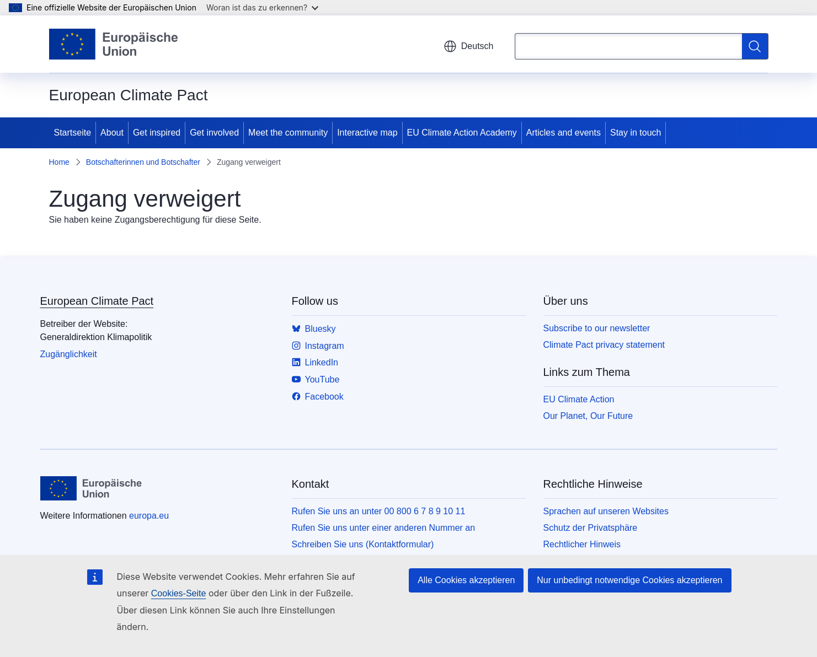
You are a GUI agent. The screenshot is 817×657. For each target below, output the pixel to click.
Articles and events (563, 132)
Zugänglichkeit (68, 354)
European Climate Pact (97, 301)
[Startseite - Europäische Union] (114, 44)
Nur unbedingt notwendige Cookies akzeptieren (629, 580)
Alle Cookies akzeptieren (466, 580)
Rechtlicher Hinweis (582, 544)
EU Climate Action (579, 399)
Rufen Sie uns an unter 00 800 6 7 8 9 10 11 (379, 511)
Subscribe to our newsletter (596, 328)
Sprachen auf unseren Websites (606, 511)
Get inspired (156, 132)
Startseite (73, 132)
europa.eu (149, 515)
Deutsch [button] (469, 46)
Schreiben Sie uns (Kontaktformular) (363, 544)
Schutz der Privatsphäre (590, 527)
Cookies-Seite (178, 593)
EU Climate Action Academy (462, 132)
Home (59, 162)
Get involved (214, 132)
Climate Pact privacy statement (604, 344)
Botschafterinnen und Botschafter (143, 162)
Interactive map (367, 132)
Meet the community (288, 132)
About (112, 132)
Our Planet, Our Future (588, 416)
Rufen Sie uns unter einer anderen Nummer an (384, 527)
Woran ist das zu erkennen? (262, 7)
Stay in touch (635, 132)
